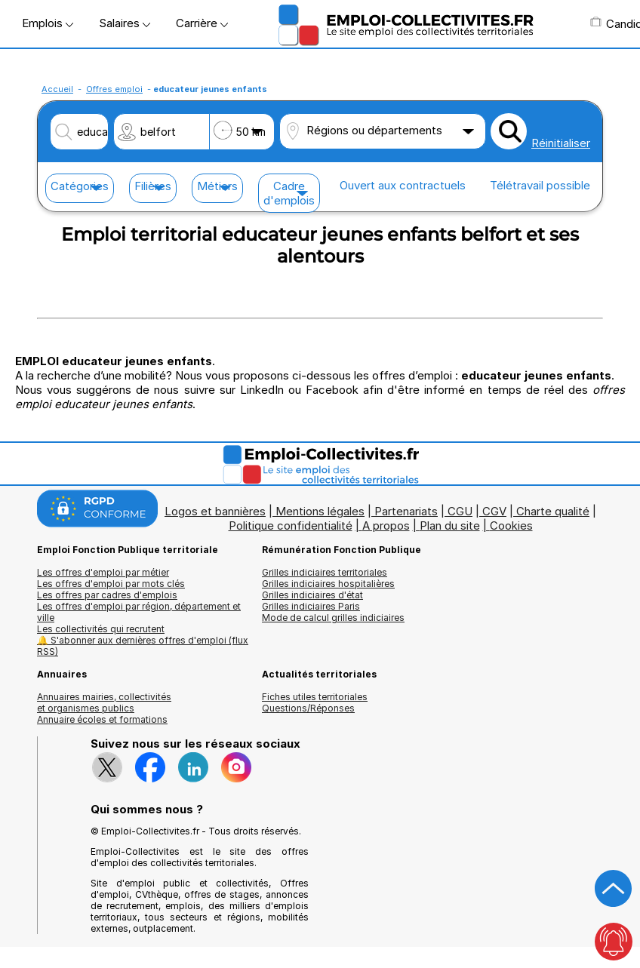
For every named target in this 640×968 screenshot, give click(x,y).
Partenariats (406, 511)
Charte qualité (552, 511)
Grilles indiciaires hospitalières (328, 583)
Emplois (47, 23)
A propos (386, 525)
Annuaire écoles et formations (102, 719)
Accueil (57, 89)
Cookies (511, 525)
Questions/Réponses (308, 708)
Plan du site (450, 525)
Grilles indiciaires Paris (311, 606)
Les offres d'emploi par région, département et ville (139, 612)
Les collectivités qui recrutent (101, 629)
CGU (460, 511)
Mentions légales (320, 511)
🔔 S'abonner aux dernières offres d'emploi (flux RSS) (142, 646)
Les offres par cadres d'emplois (107, 595)
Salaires (124, 23)
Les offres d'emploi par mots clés (111, 583)
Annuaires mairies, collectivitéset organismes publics (104, 702)
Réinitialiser (560, 143)
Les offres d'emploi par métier (103, 572)
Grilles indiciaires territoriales (324, 572)
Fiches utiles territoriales (315, 696)
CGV (494, 511)
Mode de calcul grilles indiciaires (333, 617)
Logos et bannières (215, 511)
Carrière (202, 23)
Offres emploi (114, 89)
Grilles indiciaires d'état (312, 595)
